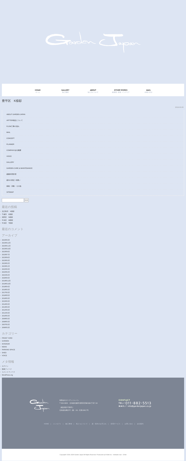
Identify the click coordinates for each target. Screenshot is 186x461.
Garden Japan (78, 454)
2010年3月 (6, 316)
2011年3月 (6, 313)
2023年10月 (6, 249)
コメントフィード (8, 372)
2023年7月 (6, 254)
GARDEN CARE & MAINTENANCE (19, 168)
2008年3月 (6, 322)
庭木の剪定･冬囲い (13, 180)
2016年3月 (6, 298)
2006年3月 (6, 327)
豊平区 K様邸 (12, 101)
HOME (38, 90)
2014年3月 (6, 304)
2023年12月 (6, 243)
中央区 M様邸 (7, 220)
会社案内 (140, 424)
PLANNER (10, 144)
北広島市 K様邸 (8, 211)
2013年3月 (6, 307)
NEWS (4, 347)
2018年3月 (6, 290)
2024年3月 (6, 240)
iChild (124, 454)
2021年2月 (6, 275)
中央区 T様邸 (7, 223)
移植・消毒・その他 (13, 186)
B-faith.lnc (109, 454)
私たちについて (82, 424)
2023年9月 (6, 251)
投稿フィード (7, 369)
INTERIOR (6, 344)
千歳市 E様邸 (7, 214)
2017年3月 (6, 292)
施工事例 (68, 424)
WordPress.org (7, 375)
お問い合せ (129, 424)
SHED (4, 353)
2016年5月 (6, 295)
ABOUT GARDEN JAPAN (15, 114)
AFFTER (14, 120)
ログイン (5, 366)
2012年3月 (6, 310)
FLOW (12, 126)
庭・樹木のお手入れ (99, 424)
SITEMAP (10, 192)
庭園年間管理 (11, 174)
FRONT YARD (7, 338)
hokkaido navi (117, 454)
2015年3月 (6, 301)
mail (148, 90)
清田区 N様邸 (7, 217)
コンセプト (57, 424)
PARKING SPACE (8, 350)
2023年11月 (6, 246)
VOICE (9, 156)
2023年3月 (6, 260)
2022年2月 (6, 272)
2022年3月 (6, 269)
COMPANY (13, 150)
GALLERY (65, 90)
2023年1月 (6, 266)
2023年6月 (6, 257)
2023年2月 (6, 263)
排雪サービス (116, 424)
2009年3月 (6, 319)
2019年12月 (6, 281)
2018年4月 (6, 287)
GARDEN (5, 341)
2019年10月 (6, 284)
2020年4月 (6, 278)
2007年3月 (6, 324)
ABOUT (93, 90)
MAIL (8, 132)
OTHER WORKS (121, 90)
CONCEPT (10, 138)
